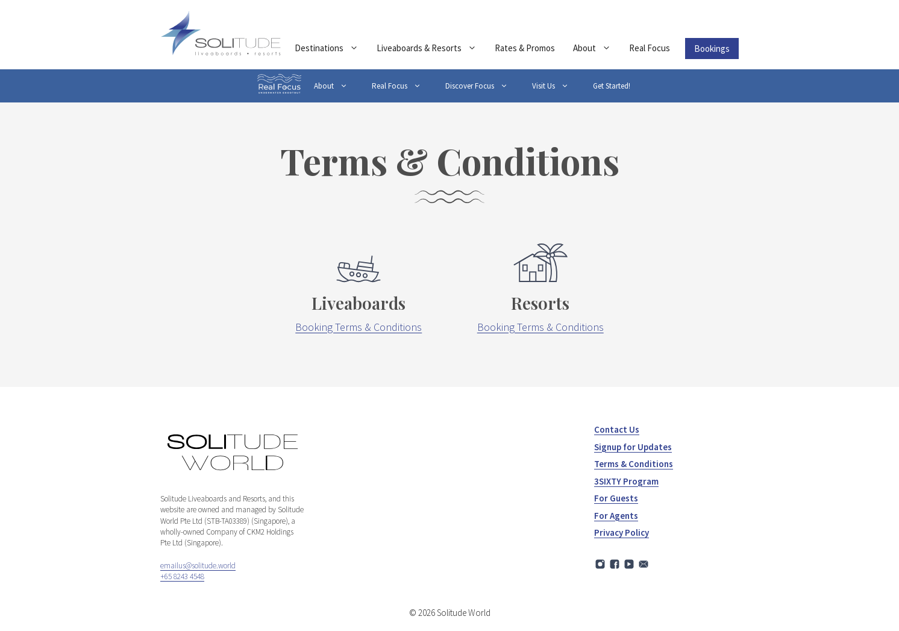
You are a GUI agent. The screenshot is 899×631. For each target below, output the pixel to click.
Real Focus (649, 48)
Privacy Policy (621, 532)
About (596, 48)
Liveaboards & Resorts (431, 48)
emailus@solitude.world (198, 565)
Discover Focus (482, 85)
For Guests (616, 498)
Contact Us (616, 429)
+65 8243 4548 (182, 576)
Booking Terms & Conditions (358, 327)
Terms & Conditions (633, 463)
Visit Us (556, 85)
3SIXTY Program (626, 481)
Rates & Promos (525, 48)
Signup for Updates (633, 447)
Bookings (712, 48)
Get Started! (611, 86)
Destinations (331, 48)
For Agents (616, 515)
